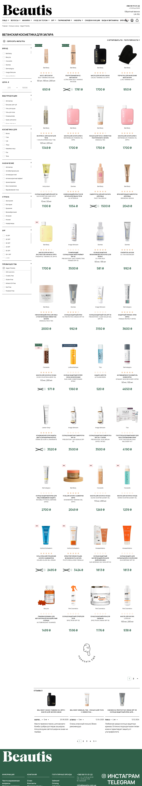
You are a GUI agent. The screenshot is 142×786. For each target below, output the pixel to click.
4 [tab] (90, 741)
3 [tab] (86, 741)
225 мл (49, 143)
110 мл (42, 380)
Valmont (55, 780)
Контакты (31, 783)
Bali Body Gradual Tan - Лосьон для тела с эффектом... (87, 711)
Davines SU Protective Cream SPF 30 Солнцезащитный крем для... (122, 711)
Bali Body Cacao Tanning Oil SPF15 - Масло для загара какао (51, 711)
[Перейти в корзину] (137, 20)
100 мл (45, 81)
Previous (77, 741)
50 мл (39, 81)
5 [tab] (93, 741)
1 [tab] (79, 741)
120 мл (43, 143)
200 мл (52, 81)
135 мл (103, 261)
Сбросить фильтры (14, 41)
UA (135, 14)
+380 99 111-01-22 (133, 6)
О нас (29, 780)
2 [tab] (83, 741)
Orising (55, 783)
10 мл (43, 201)
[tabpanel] (51, 715)
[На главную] (27, 14)
